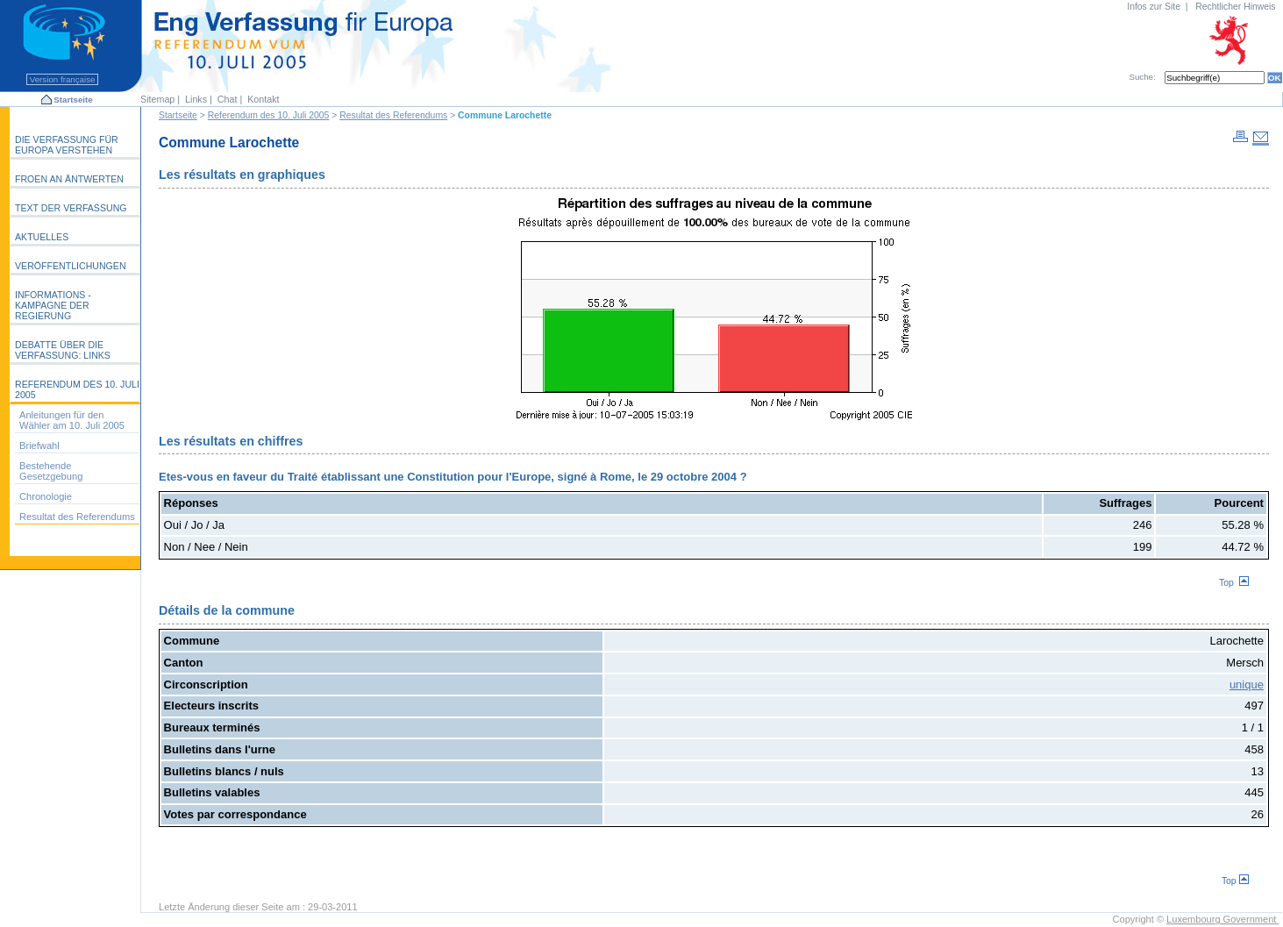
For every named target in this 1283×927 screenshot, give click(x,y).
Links (196, 99)
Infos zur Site (1153, 6)
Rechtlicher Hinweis (1235, 6)
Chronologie (45, 496)
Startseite (72, 99)
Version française (62, 79)
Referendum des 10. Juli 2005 (269, 115)
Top (1234, 583)
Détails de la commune (227, 610)
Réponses (191, 503)
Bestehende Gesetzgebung (50, 470)
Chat (227, 99)
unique (1247, 684)
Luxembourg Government (1222, 919)
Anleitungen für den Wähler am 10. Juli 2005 (72, 420)
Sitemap (157, 99)
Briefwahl (39, 445)
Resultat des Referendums (393, 115)
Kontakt (263, 99)
